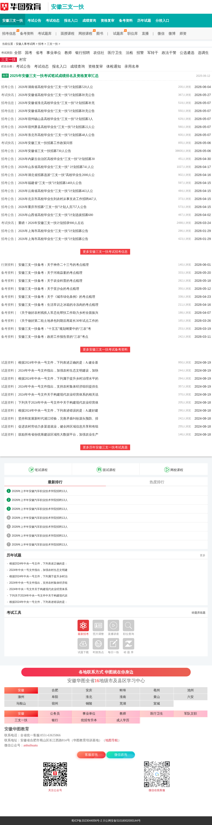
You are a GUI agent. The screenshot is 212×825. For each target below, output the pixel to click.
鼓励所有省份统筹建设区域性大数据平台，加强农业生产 (58, 434)
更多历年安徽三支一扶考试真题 (105, 447)
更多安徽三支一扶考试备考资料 (105, 349)
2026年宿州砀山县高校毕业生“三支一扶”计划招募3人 (55, 119)
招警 (140, 53)
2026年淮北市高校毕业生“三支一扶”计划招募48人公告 (56, 135)
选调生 (203, 53)
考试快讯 (7, 95)
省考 (39, 53)
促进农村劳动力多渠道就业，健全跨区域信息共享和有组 (58, 426)
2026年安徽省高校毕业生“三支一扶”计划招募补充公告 (56, 95)
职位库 (132, 33)
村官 (23, 59)
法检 (129, 53)
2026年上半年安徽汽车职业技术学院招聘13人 (40, 491)
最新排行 (55, 482)
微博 (172, 33)
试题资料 (7, 362)
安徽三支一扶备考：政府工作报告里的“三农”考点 (53, 336)
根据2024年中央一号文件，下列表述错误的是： (38, 602)
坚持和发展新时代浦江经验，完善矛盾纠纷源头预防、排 (58, 418)
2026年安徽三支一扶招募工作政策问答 (45, 143)
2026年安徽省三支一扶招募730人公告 (44, 151)
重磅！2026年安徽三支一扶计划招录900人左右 (51, 223)
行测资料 (7, 264)
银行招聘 (82, 53)
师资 (183, 33)
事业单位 (53, 53)
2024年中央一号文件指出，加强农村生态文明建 (38, 570)
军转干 (152, 53)
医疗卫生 (115, 53)
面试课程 (106, 469)
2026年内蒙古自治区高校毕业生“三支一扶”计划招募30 (56, 159)
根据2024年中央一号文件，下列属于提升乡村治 (38, 576)
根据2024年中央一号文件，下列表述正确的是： (38, 563)
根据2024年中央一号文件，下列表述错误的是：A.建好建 (58, 410)
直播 (145, 33)
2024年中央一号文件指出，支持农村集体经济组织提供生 (58, 386)
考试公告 (34, 20)
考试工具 (14, 613)
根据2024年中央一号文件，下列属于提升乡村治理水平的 (58, 378)
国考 (28, 53)
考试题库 (44, 33)
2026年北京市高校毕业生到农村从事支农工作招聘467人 (57, 199)
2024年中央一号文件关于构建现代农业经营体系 (38, 589)
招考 (41, 43)
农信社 (98, 53)
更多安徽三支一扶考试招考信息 (105, 251)
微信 (161, 33)
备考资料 (126, 20)
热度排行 (157, 482)
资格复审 (107, 20)
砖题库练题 (198, 612)
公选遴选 (187, 53)
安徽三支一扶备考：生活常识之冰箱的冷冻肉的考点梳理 (58, 304)
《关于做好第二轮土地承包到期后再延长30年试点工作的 (58, 320)
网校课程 (86, 33)
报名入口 (71, 20)
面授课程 (67, 33)
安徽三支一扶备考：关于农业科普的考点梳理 (50, 280)
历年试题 (144, 20)
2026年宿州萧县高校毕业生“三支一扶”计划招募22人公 (56, 127)
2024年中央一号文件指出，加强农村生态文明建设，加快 (58, 370)
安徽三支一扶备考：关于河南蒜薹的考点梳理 (50, 272)
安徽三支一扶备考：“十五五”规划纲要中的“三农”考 (54, 328)
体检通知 (113, 66)
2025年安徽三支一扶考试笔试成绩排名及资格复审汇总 (54, 76)
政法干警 (169, 53)
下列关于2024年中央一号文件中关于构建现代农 (38, 595)
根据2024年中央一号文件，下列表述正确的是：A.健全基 (58, 362)
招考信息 (10, 33)
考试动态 (52, 20)
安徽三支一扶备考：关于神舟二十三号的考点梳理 (53, 264)
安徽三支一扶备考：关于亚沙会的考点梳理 (48, 288)
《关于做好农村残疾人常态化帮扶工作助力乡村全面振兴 (58, 312)
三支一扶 (52, 43)
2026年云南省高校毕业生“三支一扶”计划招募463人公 (55, 191)
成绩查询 (89, 20)
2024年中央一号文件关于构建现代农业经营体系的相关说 (58, 394)
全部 (17, 53)
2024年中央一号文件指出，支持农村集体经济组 (38, 582)
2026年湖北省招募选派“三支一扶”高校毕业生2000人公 (56, 175)
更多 (202, 555)
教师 (68, 53)
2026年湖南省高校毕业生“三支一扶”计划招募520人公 (55, 87)
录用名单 (131, 66)
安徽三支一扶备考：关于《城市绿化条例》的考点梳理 (56, 296)
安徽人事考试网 (25, 43)
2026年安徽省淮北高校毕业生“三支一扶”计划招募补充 (56, 103)
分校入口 (162, 20)
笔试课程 (38, 469)
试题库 (119, 33)
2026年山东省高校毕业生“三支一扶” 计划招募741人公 (56, 167)
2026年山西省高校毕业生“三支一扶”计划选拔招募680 (55, 215)
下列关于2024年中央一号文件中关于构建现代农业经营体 (58, 402)
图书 (99, 33)
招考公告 (7, 87)
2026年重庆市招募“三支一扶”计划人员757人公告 (52, 207)
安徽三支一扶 (23, 7)
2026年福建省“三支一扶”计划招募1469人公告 (50, 183)
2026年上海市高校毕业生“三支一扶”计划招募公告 (53, 231)
